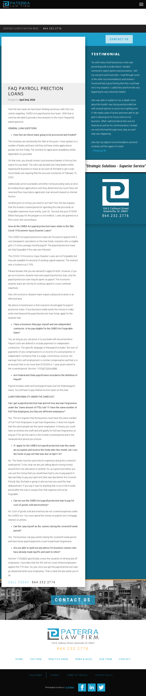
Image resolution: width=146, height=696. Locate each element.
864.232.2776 (52, 28)
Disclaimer (35, 675)
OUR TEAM (105, 659)
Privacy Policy (104, 675)
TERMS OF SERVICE (77, 675)
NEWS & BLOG (83, 659)
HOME (19, 659)
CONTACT (125, 659)
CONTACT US (73, 600)
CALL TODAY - (31, 582)
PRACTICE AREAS (58, 659)
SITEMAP (54, 675)
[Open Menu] (141, 4)
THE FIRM (36, 659)
